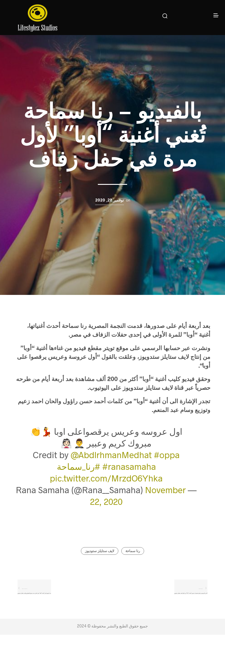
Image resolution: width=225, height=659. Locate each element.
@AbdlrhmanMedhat (111, 454)
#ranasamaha (129, 466)
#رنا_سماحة (78, 466)
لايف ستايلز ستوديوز (99, 551)
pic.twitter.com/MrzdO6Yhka (106, 478)
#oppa (167, 454)
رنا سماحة (132, 551)
